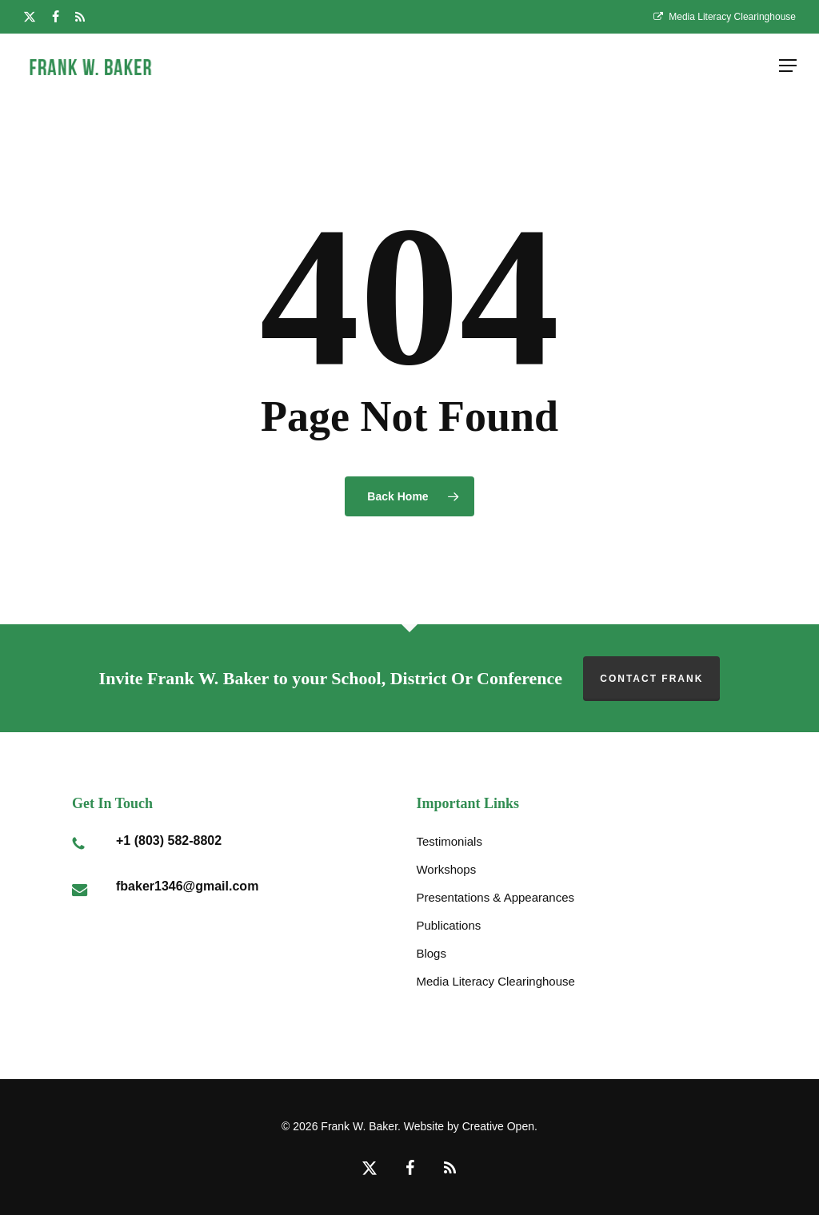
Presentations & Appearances (495, 897)
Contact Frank (651, 678)
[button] (788, 66)
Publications (448, 925)
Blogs (431, 953)
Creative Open (498, 1126)
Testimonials (449, 841)
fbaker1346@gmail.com (187, 886)
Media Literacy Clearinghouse (495, 981)
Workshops (446, 869)
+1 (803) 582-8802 (169, 840)
